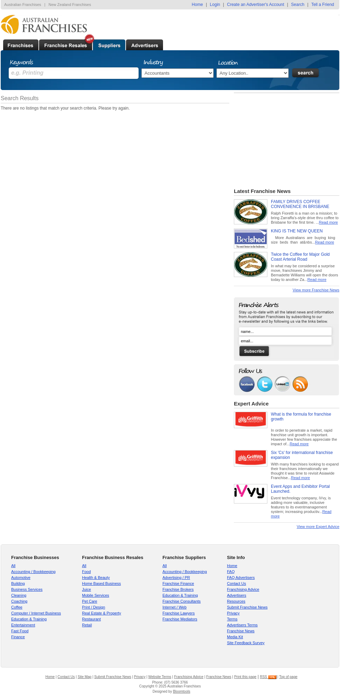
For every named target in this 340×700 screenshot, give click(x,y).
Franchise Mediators (179, 619)
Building (18, 583)
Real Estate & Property (101, 613)
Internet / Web (174, 607)
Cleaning (18, 595)
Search (297, 4)
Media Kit (235, 637)
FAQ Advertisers (240, 577)
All (13, 566)
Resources (236, 601)
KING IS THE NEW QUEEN (297, 231)
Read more (328, 222)
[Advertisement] (277, 139)
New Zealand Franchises (70, 4)
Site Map (84, 677)
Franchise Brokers (177, 589)
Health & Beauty (96, 577)
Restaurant (91, 619)
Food (86, 571)
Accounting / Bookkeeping (33, 571)
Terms (232, 619)
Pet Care (89, 601)
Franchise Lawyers (178, 613)
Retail (87, 625)
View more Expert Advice (318, 526)
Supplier (109, 44)
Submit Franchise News (247, 607)
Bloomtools (181, 691)
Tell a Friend (322, 4)
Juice (86, 589)
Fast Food (20, 631)
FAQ (231, 571)
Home (197, 4)
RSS (268, 677)
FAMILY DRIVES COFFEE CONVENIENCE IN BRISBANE (300, 204)
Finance (18, 637)
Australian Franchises (22, 4)
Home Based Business (101, 583)
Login (215, 4)
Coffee (16, 607)
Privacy (233, 613)
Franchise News (240, 631)
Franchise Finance (178, 583)
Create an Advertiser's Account (255, 4)
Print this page (245, 677)
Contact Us (236, 583)
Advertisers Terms (242, 625)
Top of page (288, 677)
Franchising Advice (243, 589)
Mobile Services (95, 595)
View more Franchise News (316, 290)
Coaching (19, 601)
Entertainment (23, 625)
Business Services (27, 589)
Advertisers (150, 44)
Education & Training (29, 619)
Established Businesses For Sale (66, 44)
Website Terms (159, 677)
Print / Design (93, 607)
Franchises (21, 44)
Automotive (20, 577)
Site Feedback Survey (246, 643)
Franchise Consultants (181, 601)
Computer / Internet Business (36, 613)
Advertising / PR (176, 577)
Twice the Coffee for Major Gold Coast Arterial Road (300, 257)
